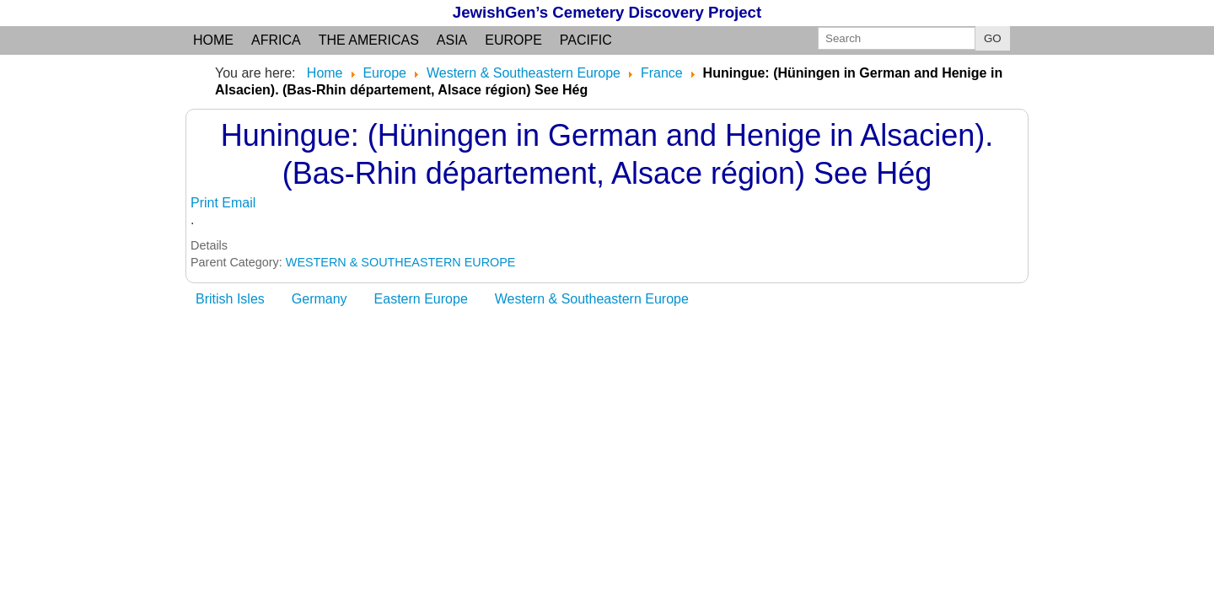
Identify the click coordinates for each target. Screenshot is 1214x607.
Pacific (586, 40)
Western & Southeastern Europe (592, 299)
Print (206, 203)
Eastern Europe (421, 299)
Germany (319, 299)
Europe (513, 40)
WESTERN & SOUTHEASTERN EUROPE (401, 262)
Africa (276, 40)
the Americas (369, 40)
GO (993, 38)
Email (238, 203)
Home (213, 40)
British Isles (230, 299)
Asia (452, 40)
